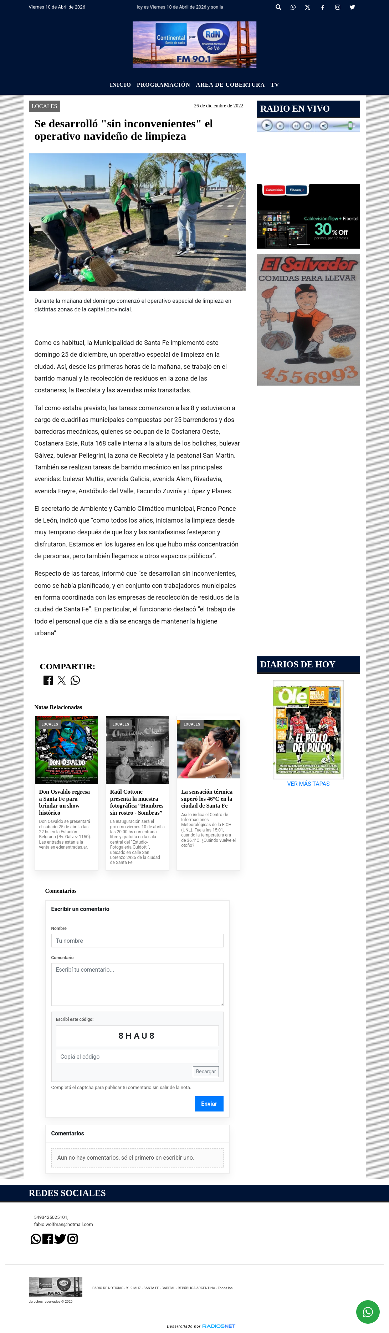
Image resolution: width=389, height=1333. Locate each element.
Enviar (209, 1103)
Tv (275, 85)
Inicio (120, 85)
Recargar (206, 1071)
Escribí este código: (75, 1019)
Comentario (62, 957)
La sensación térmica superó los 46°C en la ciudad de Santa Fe (206, 799)
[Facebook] (323, 7)
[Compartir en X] (61, 681)
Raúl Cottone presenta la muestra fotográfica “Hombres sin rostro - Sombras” (136, 802)
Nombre (59, 928)
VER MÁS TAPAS (308, 783)
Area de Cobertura (230, 85)
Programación (163, 85)
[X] (307, 7)
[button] (278, 7)
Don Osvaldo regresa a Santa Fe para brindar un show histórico (64, 802)
